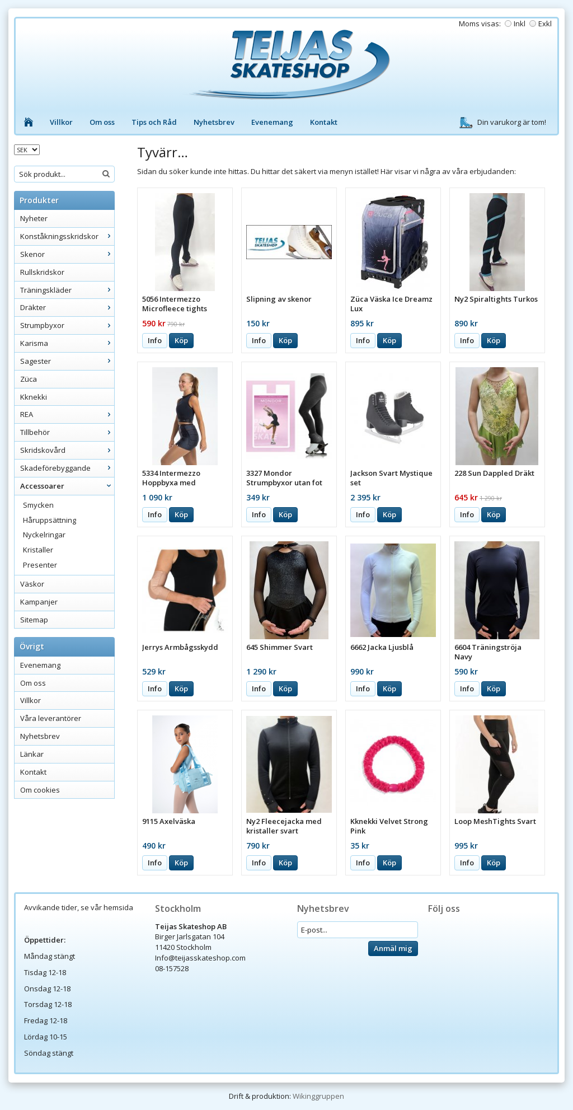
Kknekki (33, 397)
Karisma (67, 343)
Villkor (61, 122)
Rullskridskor (42, 272)
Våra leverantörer (50, 718)
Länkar (32, 754)
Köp (181, 340)
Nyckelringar (44, 535)
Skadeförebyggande (67, 468)
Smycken (38, 505)
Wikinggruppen (318, 1096)
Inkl (519, 23)
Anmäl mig (393, 948)
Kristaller (38, 550)
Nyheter (34, 218)
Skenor (67, 254)
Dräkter (67, 307)
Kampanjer (39, 602)
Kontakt (323, 122)
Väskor (32, 584)
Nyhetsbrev (214, 122)
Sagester (67, 361)
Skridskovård (67, 450)
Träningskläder (67, 290)
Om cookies (40, 790)
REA (67, 414)
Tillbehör (67, 432)
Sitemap (34, 620)
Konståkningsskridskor (67, 236)
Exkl (545, 23)
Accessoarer (67, 486)
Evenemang (272, 122)
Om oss (102, 122)
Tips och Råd (154, 122)
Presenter (40, 565)
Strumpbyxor (67, 325)
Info (155, 340)
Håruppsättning (49, 520)
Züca (28, 379)
